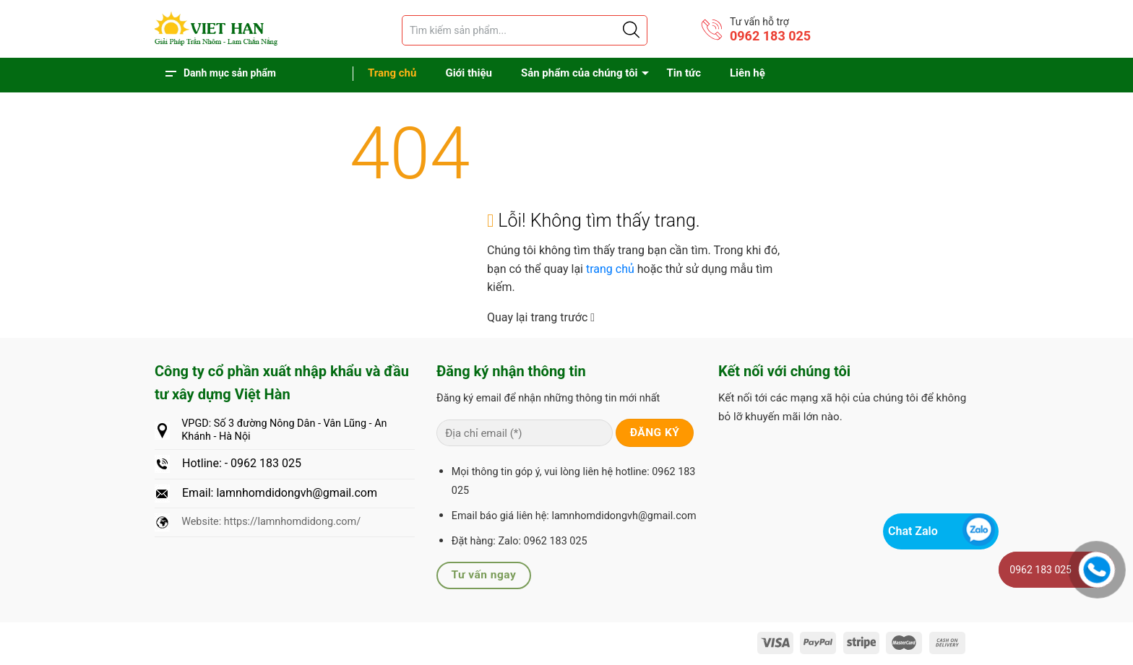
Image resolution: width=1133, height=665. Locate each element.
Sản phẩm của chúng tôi (579, 72)
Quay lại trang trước (541, 317)
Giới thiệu (468, 72)
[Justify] (630, 30)
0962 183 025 (770, 35)
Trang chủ (392, 72)
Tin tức (684, 72)
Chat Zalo (913, 531)
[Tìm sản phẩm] (524, 30)
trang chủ (611, 269)
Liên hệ (747, 72)
